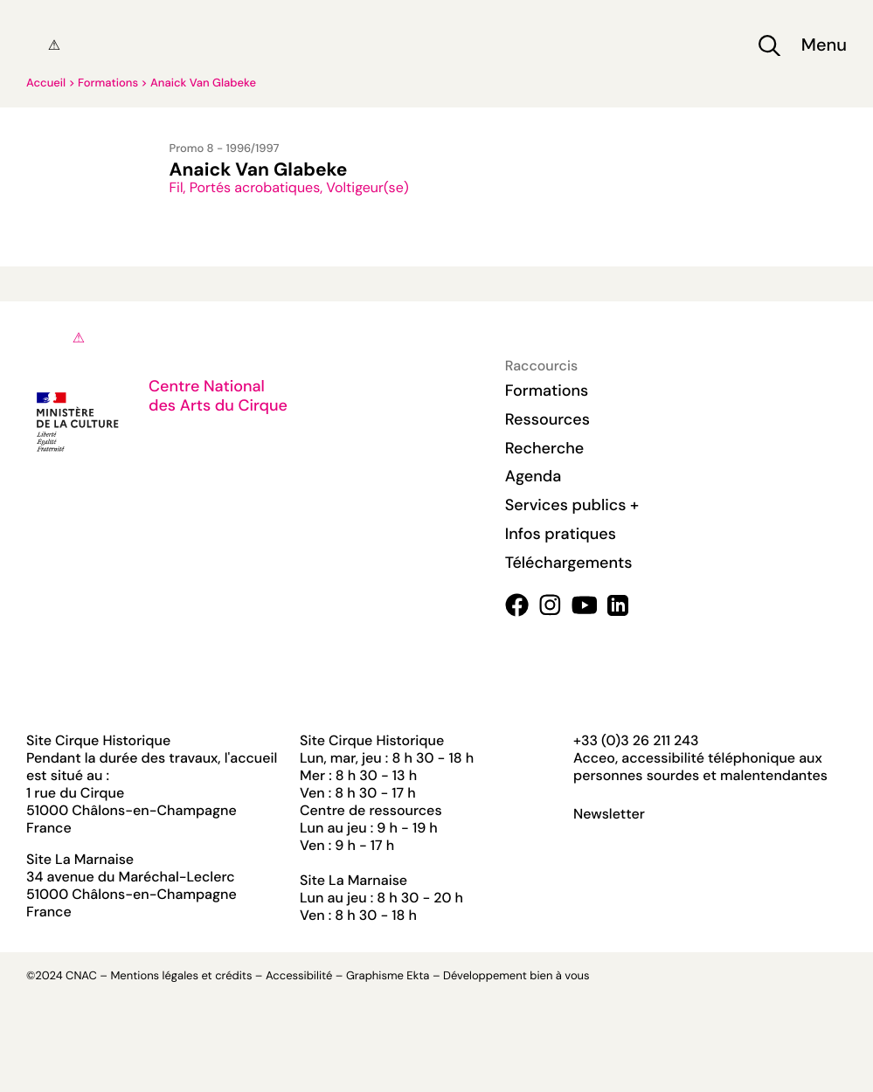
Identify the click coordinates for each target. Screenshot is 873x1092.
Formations (108, 83)
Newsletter (609, 814)
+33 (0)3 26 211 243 (635, 740)
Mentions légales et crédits (181, 976)
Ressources (547, 419)
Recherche (544, 448)
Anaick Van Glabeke (203, 83)
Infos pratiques (560, 533)
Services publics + (572, 504)
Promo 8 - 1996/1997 (225, 149)
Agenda (533, 476)
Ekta (417, 976)
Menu (824, 46)
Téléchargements (569, 562)
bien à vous (559, 976)
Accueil (46, 83)
